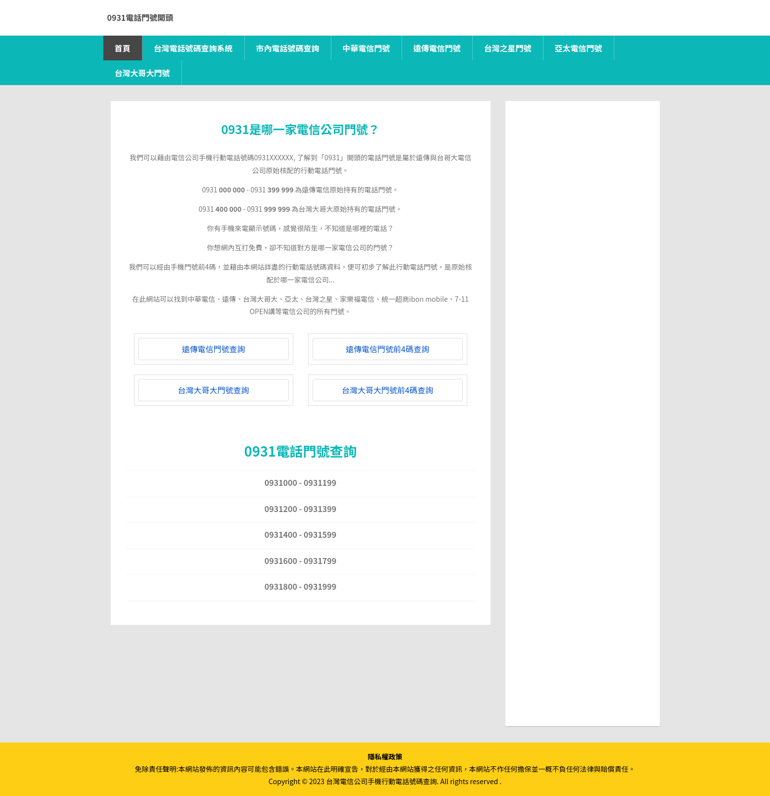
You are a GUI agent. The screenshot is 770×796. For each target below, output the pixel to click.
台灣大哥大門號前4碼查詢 (387, 390)
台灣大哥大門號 (142, 73)
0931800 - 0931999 (300, 586)
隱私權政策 (385, 756)
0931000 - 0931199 (300, 482)
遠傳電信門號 (437, 48)
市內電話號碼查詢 (287, 48)
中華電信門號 (366, 48)
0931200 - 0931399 (300, 509)
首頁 (123, 48)
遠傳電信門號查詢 (213, 349)
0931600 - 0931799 (300, 560)
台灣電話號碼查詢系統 (193, 48)
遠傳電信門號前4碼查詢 (387, 349)
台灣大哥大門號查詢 (213, 390)
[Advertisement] (582, 265)
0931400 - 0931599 (300, 534)
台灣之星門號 (508, 48)
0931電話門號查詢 (300, 451)
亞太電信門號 (578, 48)
